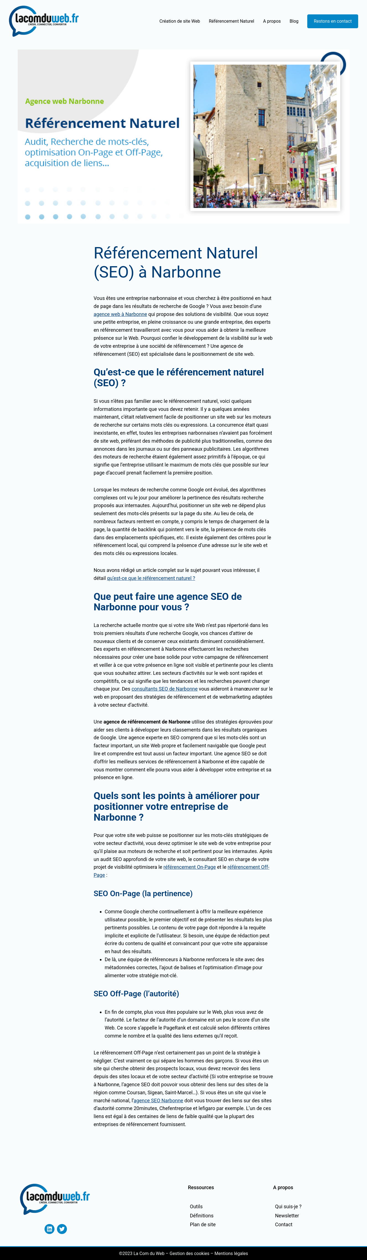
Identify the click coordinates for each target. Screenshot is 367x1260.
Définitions (202, 1215)
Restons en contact (333, 21)
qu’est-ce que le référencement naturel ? (151, 578)
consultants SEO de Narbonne (165, 689)
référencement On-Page (189, 867)
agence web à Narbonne (120, 314)
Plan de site (203, 1224)
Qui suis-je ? (288, 1206)
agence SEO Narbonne (158, 1100)
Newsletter (287, 1215)
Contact (284, 1224)
